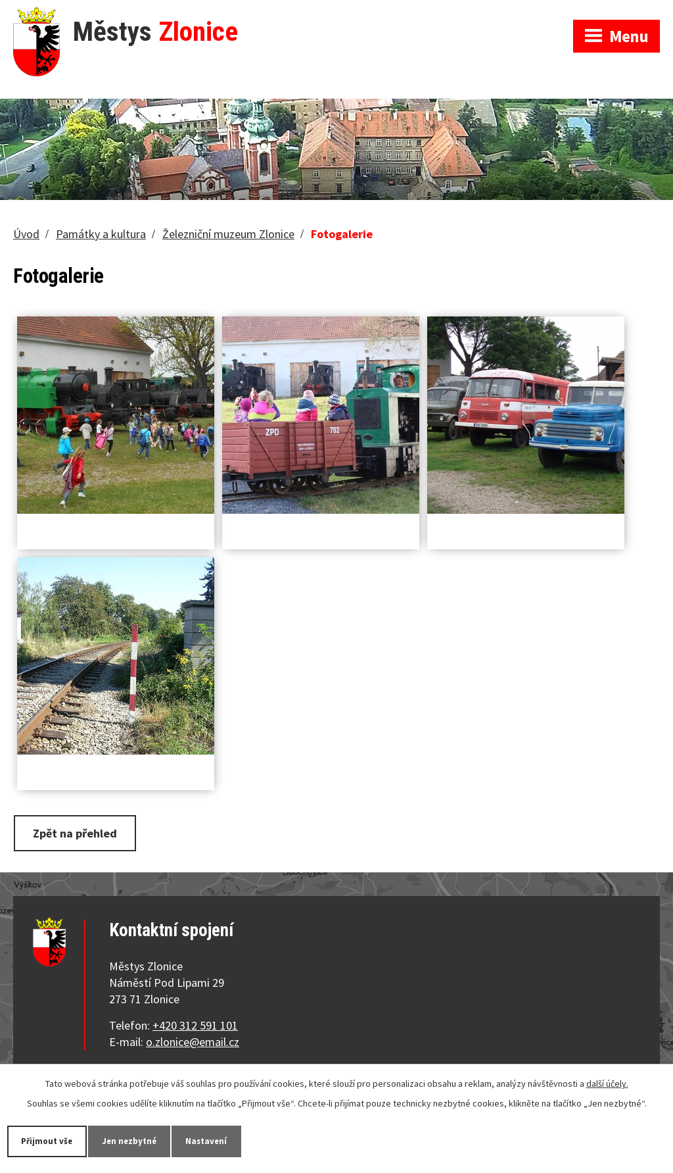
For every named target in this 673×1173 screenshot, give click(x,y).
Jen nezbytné (137, 1141)
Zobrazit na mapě (500, 13)
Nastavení (219, 1141)
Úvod (26, 233)
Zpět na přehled (75, 833)
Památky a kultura (101, 233)
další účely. (607, 1082)
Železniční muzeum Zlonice (228, 233)
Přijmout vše (49, 1141)
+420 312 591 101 (195, 1025)
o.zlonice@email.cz (192, 1041)
